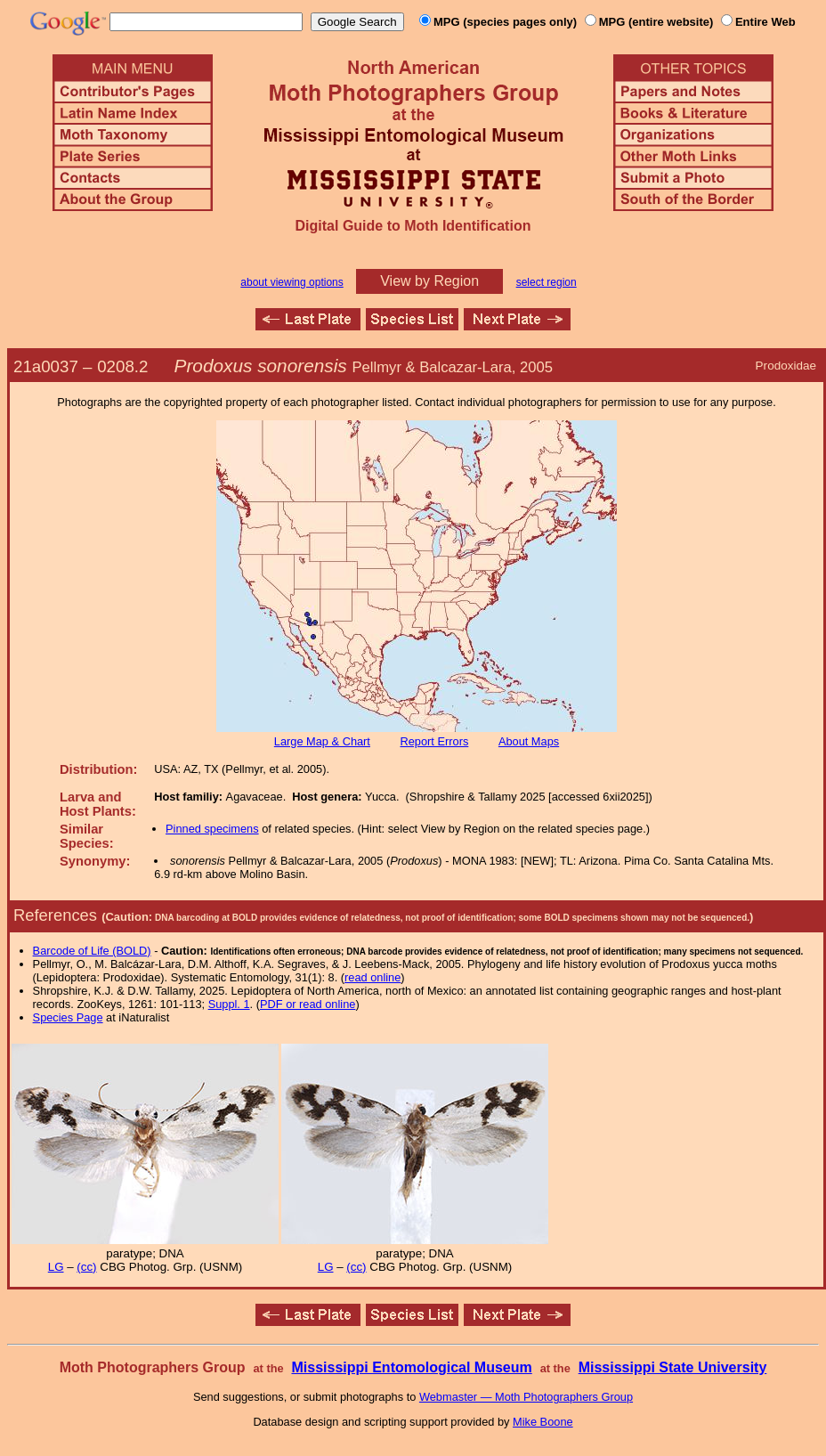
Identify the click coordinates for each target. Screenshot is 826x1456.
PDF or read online (307, 1004)
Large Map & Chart (322, 741)
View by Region (429, 281)
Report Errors (435, 741)
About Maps (528, 741)
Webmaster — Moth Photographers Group (526, 1396)
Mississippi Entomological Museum (411, 1367)
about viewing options (291, 282)
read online (372, 977)
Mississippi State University (673, 1367)
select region (546, 282)
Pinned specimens (212, 828)
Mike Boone (543, 1421)
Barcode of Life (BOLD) (92, 950)
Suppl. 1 (229, 1004)
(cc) (86, 1266)
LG (56, 1266)
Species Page (68, 1017)
